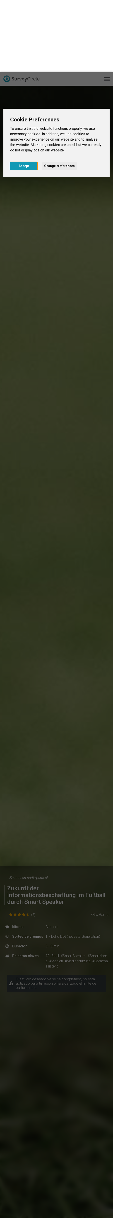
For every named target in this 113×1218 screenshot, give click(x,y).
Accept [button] (23, 93)
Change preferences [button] (59, 93)
